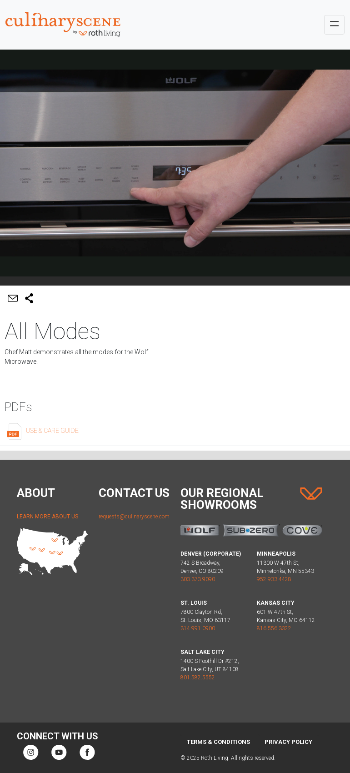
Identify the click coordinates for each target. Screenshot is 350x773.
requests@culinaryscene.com (134, 516)
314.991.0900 (197, 628)
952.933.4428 (274, 579)
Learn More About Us (47, 516)
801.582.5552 (197, 677)
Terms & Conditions (218, 741)
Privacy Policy (288, 741)
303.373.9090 (197, 579)
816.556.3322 (274, 628)
